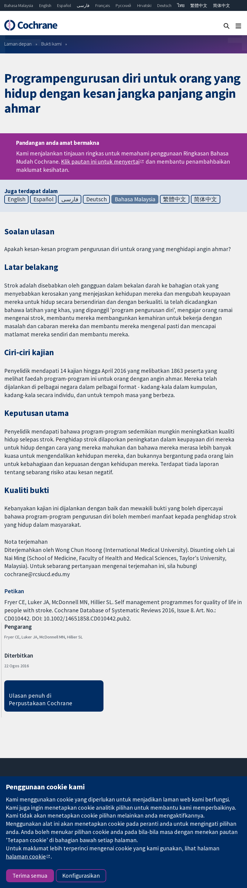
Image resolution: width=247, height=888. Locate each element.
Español (64, 5)
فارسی (83, 5)
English (45, 5)
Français (102, 5)
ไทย (180, 5)
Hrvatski (144, 5)
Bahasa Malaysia (18, 5)
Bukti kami (51, 44)
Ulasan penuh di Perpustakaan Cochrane (41, 699)
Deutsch (164, 5)
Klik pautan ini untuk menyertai (100, 161)
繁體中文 (198, 5)
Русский (123, 5)
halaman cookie (26, 856)
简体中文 (221, 5)
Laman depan (18, 44)
